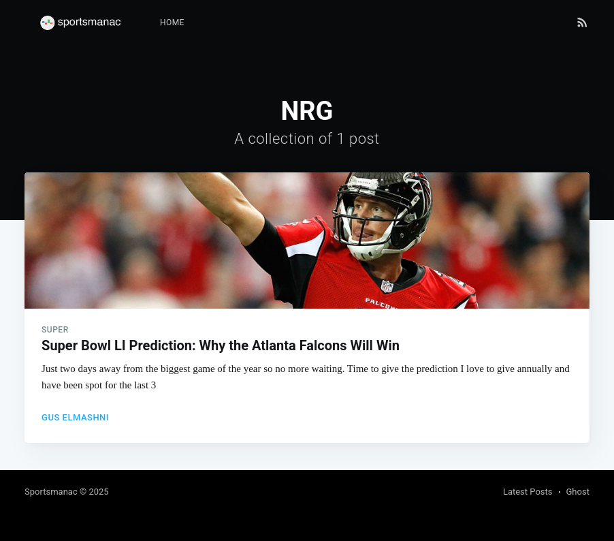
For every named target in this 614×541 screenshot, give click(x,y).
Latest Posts (528, 491)
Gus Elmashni (75, 417)
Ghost (577, 491)
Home (172, 22)
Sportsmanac (51, 491)
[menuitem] (172, 23)
